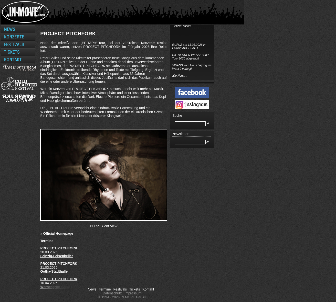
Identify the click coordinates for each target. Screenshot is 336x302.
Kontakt (148, 289)
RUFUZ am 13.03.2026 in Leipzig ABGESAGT (189, 46)
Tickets (134, 289)
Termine (105, 289)
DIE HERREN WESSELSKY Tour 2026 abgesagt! (190, 56)
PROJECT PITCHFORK (58, 248)
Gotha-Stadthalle (54, 271)
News (92, 289)
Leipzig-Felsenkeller (56, 256)
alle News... (179, 75)
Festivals (120, 289)
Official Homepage (58, 233)
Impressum (133, 293)
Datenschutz (112, 293)
